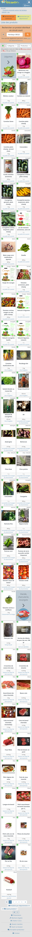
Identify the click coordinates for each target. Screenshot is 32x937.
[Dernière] (25, 902)
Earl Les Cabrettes (24, 647)
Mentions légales (16, 918)
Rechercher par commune (8, 17)
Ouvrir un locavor (16, 927)
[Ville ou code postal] (15, 34)
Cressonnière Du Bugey (8, 614)
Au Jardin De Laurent (23, 77)
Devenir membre (16, 924)
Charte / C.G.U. (16, 921)
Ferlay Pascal (8, 645)
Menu (27, 5)
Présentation (16, 915)
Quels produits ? (9, 909)
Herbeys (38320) (26, 49)
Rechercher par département (23, 17)
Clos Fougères (8, 370)
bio (4, 51)
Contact (15, 933)
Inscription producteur (16, 930)
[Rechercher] (28, 34)
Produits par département (19, 906)
